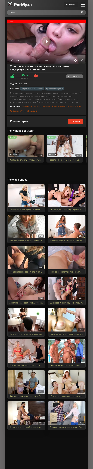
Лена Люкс (28, 106)
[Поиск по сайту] (82, 12)
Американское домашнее (31, 88)
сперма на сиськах (29, 111)
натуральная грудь (61, 106)
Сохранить (74, 76)
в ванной (15, 111)
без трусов (76, 106)
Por (23, 4)
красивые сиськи (42, 106)
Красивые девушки (54, 88)
